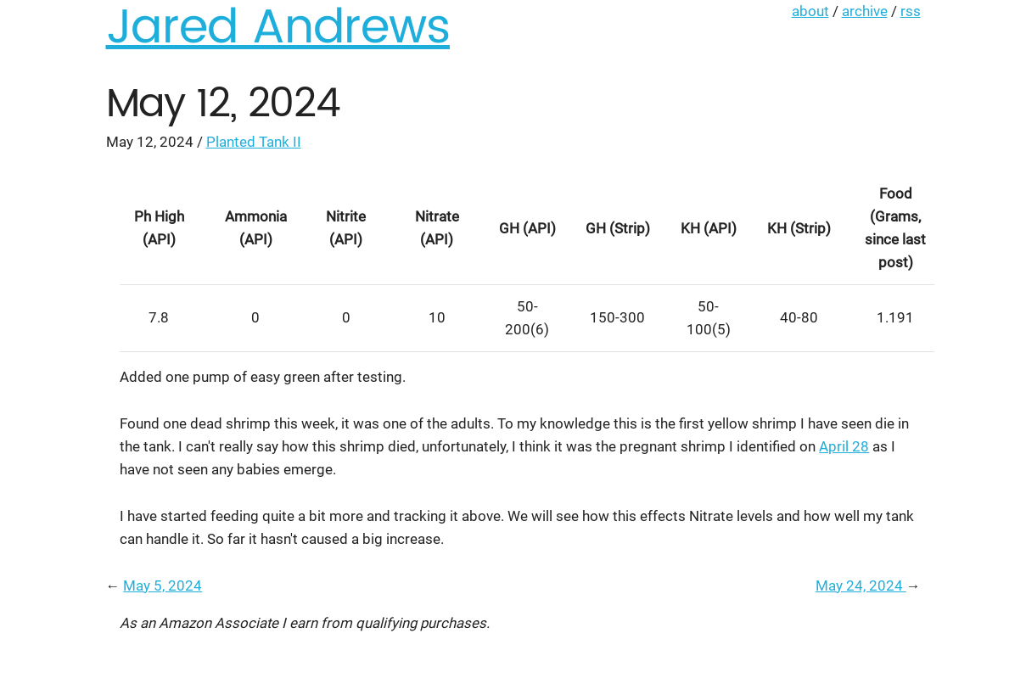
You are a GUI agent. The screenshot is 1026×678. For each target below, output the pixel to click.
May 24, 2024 (861, 585)
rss (910, 11)
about (810, 11)
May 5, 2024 (162, 585)
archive (865, 11)
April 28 (844, 446)
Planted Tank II (253, 141)
